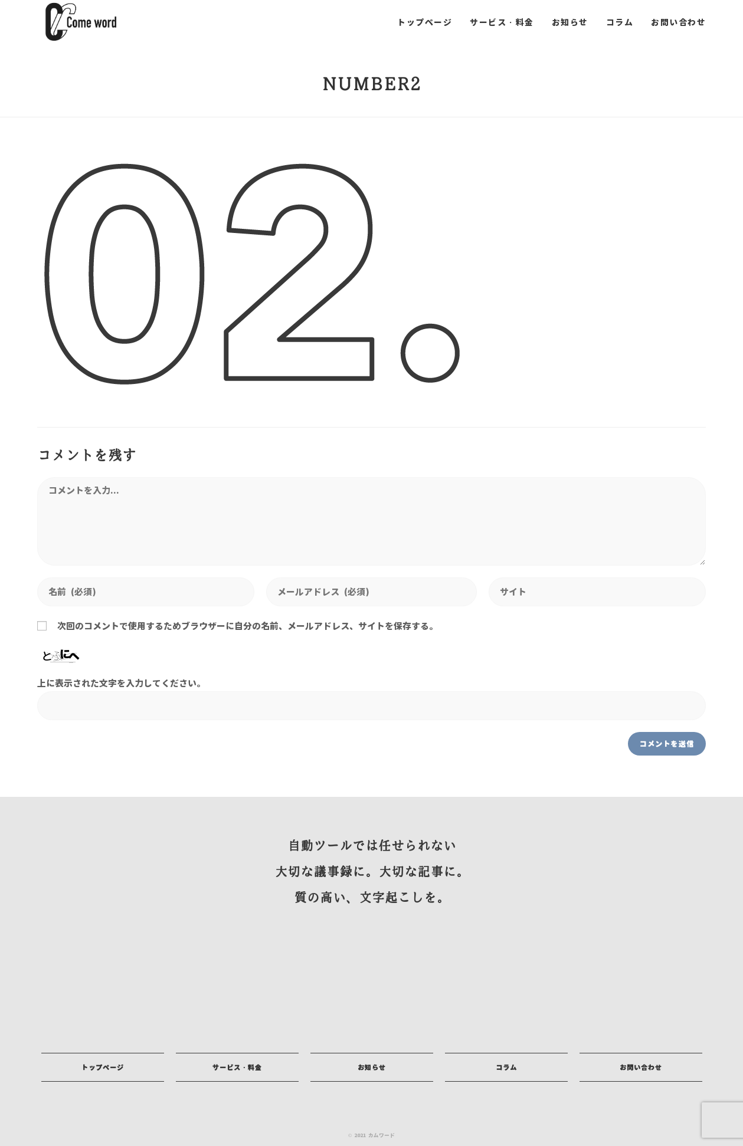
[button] (102, 1067)
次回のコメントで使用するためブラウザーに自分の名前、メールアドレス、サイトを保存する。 (247, 626)
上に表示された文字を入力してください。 (121, 683)
